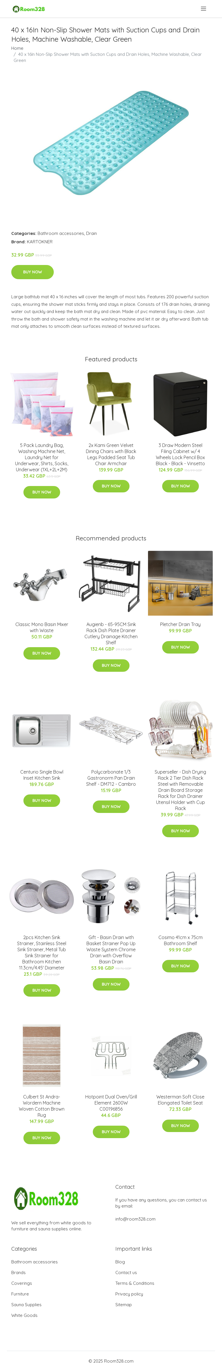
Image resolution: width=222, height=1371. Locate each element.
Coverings (21, 1283)
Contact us (126, 1272)
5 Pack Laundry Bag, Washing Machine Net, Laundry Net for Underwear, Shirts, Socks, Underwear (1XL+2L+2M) (41, 457)
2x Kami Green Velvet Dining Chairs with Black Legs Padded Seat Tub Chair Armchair (111, 454)
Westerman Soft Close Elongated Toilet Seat (180, 1100)
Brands (18, 1272)
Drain (91, 233)
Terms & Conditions (134, 1283)
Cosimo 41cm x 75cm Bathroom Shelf (180, 940)
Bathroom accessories (61, 233)
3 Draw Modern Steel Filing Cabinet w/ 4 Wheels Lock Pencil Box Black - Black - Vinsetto (180, 454)
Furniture (20, 1294)
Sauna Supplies (26, 1304)
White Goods (24, 1315)
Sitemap (123, 1304)
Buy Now (32, 272)
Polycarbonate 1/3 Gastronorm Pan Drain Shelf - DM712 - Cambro (111, 778)
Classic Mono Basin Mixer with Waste (41, 627)
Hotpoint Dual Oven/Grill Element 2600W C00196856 (111, 1103)
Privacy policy (129, 1294)
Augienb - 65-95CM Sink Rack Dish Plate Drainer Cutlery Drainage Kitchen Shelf (111, 633)
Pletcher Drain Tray (180, 624)
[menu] (204, 8)
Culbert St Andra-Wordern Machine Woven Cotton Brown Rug (41, 1106)
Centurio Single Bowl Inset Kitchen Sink (41, 775)
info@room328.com (135, 1219)
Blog (120, 1262)
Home (17, 48)
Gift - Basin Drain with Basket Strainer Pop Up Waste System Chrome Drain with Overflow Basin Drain (111, 949)
